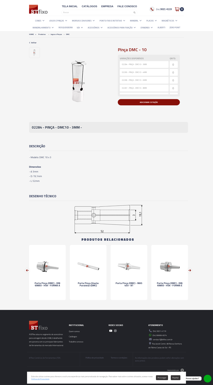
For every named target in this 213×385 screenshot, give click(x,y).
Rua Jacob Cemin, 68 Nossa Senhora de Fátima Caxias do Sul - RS (165, 345)
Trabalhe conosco (76, 341)
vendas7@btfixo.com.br (160, 339)
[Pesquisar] (134, 12)
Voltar (33, 42)
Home (31, 34)
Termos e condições (119, 357)
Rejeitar (175, 377)
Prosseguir (162, 377)
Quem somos (74, 331)
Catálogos (73, 336)
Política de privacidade (95, 357)
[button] (43, 20)
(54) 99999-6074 (157, 335)
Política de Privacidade (40, 378)
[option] (34, 52)
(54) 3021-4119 (157, 331)
